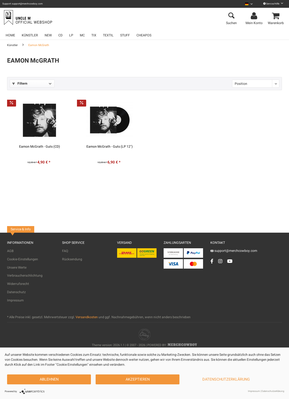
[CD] (60, 35)
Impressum (15, 300)
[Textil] (108, 35)
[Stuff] (125, 35)
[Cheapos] (144, 35)
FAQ (65, 251)
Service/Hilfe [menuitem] (273, 3)
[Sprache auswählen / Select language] (249, 4)
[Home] (10, 35)
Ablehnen (49, 379)
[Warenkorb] (276, 16)
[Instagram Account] (220, 261)
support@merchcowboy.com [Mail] (233, 250)
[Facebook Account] (211, 261)
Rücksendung (72, 259)
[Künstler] (29, 35)
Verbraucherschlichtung (24, 275)
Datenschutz (16, 292)
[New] (48, 35)
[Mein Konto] (255, 16)
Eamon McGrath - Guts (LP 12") (109, 146)
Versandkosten (87, 317)
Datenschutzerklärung (226, 379)
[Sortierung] (255, 84)
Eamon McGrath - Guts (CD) (39, 146)
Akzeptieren (138, 379)
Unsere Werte (16, 267)
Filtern (19, 83)
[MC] (82, 35)
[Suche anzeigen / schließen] (231, 16)
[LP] (71, 35)
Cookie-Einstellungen (22, 259)
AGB (10, 251)
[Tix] (94, 35)
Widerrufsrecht (18, 283)
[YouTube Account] (230, 261)
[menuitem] (249, 4)
